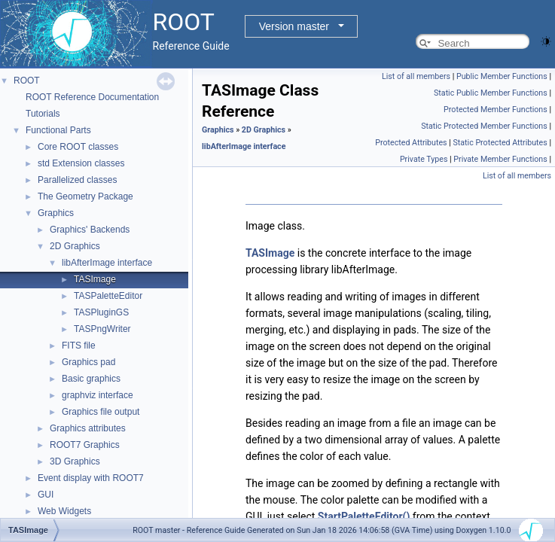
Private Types (424, 159)
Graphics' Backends (90, 229)
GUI (45, 494)
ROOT (27, 80)
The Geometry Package (85, 196)
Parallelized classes (77, 180)
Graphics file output (100, 411)
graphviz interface (97, 395)
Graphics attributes (88, 428)
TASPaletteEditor (108, 296)
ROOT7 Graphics (85, 445)
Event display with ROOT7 (91, 478)
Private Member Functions (500, 159)
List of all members (416, 76)
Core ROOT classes (78, 147)
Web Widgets (64, 511)
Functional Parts (58, 130)
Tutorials (43, 113)
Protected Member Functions (495, 109)
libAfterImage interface (107, 262)
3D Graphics (75, 461)
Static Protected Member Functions (484, 126)
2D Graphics (75, 246)
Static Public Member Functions (490, 93)
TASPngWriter (102, 329)
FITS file (79, 345)
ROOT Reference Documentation (92, 97)
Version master (294, 26)
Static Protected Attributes (500, 143)
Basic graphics (91, 378)
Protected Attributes (411, 143)
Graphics (56, 213)
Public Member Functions (501, 76)
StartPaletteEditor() (364, 516)
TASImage (95, 279)
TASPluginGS (101, 312)
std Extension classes (81, 163)
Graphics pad (88, 362)
